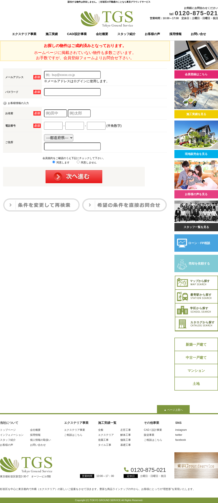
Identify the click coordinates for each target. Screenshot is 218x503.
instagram (181, 429)
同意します (61, 162)
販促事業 (149, 434)
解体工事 (125, 434)
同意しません (87, 162)
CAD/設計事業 (77, 34)
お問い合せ (198, 34)
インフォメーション (12, 434)
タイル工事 (104, 444)
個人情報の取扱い (40, 439)
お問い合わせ (38, 444)
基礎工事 (125, 444)
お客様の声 (152, 34)
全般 (100, 429)
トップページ (8, 429)
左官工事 (125, 429)
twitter (178, 434)
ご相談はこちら (73, 434)
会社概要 (102, 34)
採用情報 (175, 34)
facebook (180, 439)
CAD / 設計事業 (153, 429)
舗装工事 (125, 439)
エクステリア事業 (24, 34)
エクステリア (106, 434)
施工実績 (52, 34)
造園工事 (103, 439)
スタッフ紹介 (126, 34)
